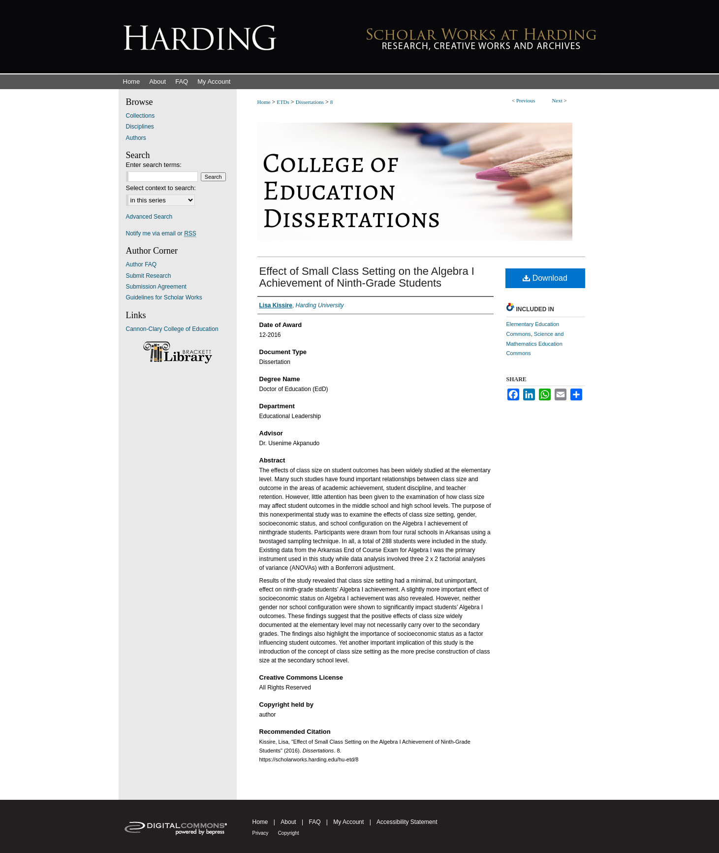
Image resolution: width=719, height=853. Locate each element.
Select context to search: (161, 188)
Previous (525, 100)
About (288, 822)
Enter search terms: (154, 164)
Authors (136, 137)
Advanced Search (149, 216)
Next (557, 100)
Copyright (288, 833)
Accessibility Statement (406, 822)
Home (264, 102)
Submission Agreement (156, 286)
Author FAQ (141, 264)
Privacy (260, 833)
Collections (140, 115)
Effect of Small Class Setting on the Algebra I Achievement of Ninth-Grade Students (366, 277)
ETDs (283, 102)
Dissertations (310, 102)
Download (545, 278)
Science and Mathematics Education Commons (535, 344)
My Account (348, 822)
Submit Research (148, 275)
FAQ (314, 822)
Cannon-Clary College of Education (172, 329)
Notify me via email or (161, 233)
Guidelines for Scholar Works (164, 297)
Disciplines (140, 126)
